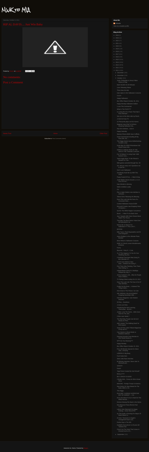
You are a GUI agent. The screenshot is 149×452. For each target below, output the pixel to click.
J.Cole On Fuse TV (123, 119)
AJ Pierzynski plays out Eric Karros (127, 121)
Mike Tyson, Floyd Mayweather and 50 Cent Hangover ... (129, 232)
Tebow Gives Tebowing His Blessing (128, 196)
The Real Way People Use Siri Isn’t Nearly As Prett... (128, 319)
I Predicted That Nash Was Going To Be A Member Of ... (128, 258)
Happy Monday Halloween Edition (127, 104)
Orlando (118, 23)
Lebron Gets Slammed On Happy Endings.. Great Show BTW (127, 410)
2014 (117, 62)
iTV (118, 189)
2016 (117, 57)
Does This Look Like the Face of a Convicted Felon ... (127, 200)
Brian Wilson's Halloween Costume (127, 240)
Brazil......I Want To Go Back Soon (127, 213)
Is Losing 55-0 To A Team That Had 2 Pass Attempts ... (128, 112)
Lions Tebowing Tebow (124, 87)
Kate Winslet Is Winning (124, 184)
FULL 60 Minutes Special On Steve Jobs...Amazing (128, 349)
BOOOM (119, 229)
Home (55, 133)
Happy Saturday (122, 131)
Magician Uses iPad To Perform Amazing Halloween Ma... (126, 125)
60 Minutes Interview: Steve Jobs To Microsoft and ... (128, 362)
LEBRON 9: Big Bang (123, 353)
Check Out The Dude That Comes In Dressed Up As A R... (128, 430)
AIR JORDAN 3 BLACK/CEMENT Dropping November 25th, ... (127, 294)
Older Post (103, 133)
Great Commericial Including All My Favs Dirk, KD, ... (128, 137)
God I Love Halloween (124, 170)
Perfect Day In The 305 (124, 422)
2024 (117, 35)
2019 (117, 48)
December (120, 72)
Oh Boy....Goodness (123, 302)
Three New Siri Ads (123, 90)
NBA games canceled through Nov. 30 (128, 163)
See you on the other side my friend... (128, 116)
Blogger (86, 448)
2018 (117, 51)
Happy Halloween (122, 98)
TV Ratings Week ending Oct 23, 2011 (129, 279)
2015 (117, 59)
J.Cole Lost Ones (122, 305)
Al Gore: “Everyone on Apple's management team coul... (126, 418)
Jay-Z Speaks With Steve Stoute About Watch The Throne (129, 217)
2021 (117, 43)
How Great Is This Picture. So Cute (128, 291)
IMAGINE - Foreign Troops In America (128, 383)
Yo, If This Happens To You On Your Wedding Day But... (128, 254)
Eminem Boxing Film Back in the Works (129, 402)
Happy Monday (121, 343)
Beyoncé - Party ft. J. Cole (125, 250)
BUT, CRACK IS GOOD (124, 376)
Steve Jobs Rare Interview (125, 358)
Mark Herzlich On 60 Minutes (126, 85)
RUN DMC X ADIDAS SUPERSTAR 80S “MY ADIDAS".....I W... (128, 394)
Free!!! (119, 368)
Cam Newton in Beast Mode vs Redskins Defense (126, 333)
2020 (117, 46)
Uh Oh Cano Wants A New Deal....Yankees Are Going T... (127, 262)
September (120, 434)
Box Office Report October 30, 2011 (128, 101)
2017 (117, 54)
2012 (117, 67)
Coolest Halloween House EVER (127, 203)
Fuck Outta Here (122, 356)
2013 (117, 65)
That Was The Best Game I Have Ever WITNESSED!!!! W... (129, 221)
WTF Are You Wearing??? (125, 341)
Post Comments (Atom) (59, 138)
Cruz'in (119, 95)
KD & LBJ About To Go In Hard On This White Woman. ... (129, 398)
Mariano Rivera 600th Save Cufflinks (128, 134)
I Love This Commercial (124, 106)
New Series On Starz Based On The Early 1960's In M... (128, 387)
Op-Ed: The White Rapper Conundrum (129, 211)
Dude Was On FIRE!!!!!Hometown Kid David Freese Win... (128, 146)
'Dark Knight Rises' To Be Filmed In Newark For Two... (128, 159)
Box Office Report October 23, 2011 (128, 346)
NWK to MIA (16, 9)
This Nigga (120, 391)
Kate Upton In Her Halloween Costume (129, 93)
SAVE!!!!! (119, 366)
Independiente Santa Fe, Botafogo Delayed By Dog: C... (127, 271)
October (120, 78)
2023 (117, 38)
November (120, 75)
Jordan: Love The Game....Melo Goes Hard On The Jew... (128, 312)
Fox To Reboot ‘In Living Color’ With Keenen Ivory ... (128, 155)
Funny (119, 248)
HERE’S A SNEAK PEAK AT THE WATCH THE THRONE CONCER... (128, 150)
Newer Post (7, 133)
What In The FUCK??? (124, 109)
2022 (117, 40)
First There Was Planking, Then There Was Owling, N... (128, 267)
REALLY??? (120, 374)
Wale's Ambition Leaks (124, 187)
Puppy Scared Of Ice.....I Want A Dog (128, 177)
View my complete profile (121, 26)
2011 (117, 70)
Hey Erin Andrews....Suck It (125, 128)
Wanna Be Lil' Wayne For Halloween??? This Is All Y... (126, 225)
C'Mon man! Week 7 (123, 316)
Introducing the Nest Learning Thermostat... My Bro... (126, 308)
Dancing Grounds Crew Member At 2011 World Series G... (127, 337)
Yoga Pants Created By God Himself (128, 371)
